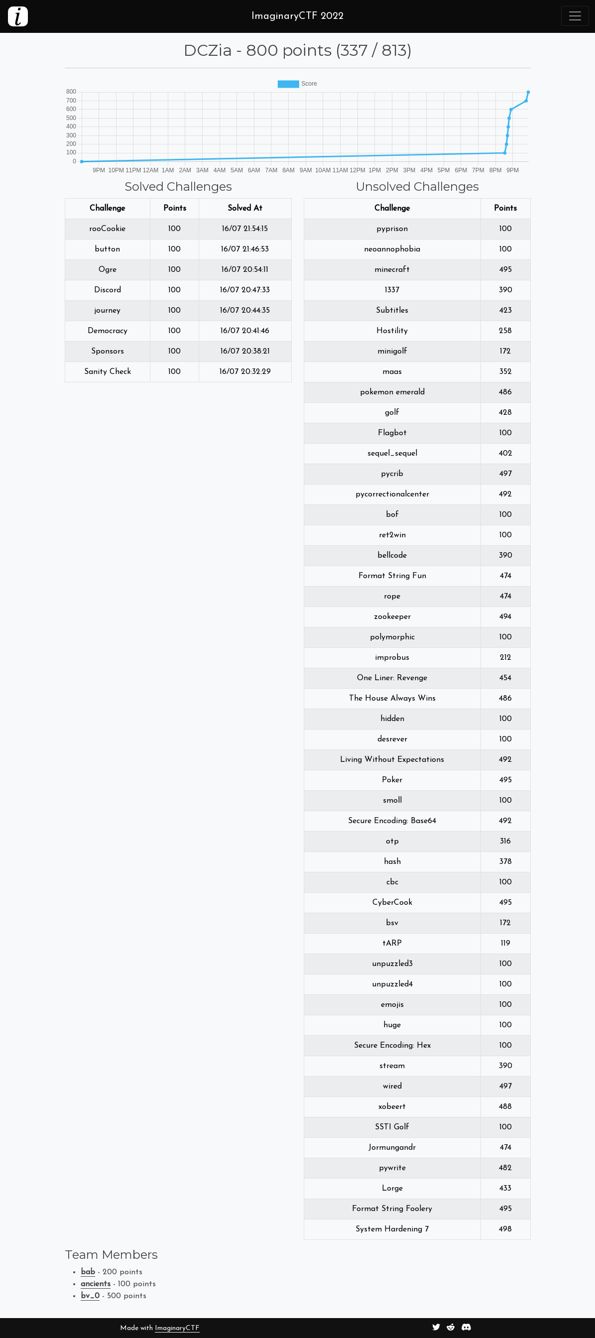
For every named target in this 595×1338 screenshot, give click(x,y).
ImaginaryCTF (177, 1328)
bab (88, 1272)
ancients (96, 1284)
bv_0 (90, 1296)
